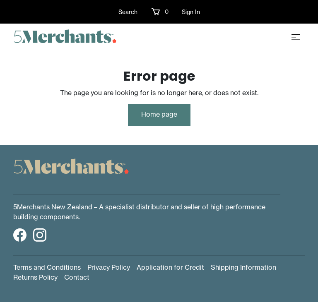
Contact (76, 277)
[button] (160, 12)
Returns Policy (35, 277)
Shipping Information (243, 267)
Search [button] (127, 12)
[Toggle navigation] (296, 36)
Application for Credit (170, 267)
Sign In (191, 12)
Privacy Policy (108, 267)
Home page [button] (159, 114)
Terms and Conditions (47, 267)
